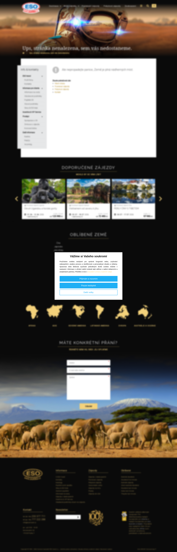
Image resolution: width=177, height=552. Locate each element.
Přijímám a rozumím (88, 279)
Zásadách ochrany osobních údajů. (100, 272)
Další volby (88, 292)
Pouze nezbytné (88, 285)
